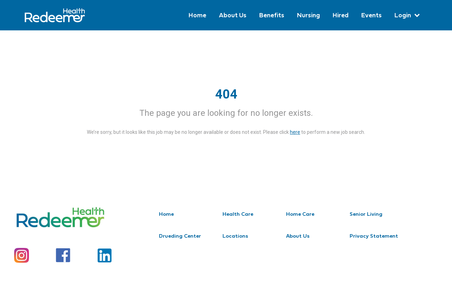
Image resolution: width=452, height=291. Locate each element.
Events (371, 15)
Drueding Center (180, 236)
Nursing (308, 15)
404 (226, 94)
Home (197, 15)
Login (402, 15)
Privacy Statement (374, 236)
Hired (341, 15)
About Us (232, 15)
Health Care (237, 214)
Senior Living (366, 214)
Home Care (300, 214)
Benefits (271, 15)
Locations (235, 236)
